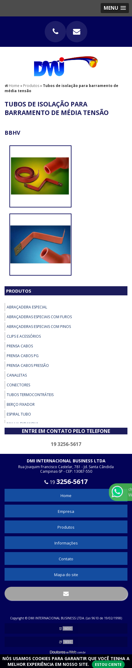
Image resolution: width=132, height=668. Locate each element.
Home (66, 495)
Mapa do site (66, 574)
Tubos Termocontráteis (30, 394)
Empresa (66, 511)
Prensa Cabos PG (23, 355)
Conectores (18, 385)
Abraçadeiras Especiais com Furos (39, 316)
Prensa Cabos (20, 346)
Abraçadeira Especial (27, 307)
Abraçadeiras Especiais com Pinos (39, 326)
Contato (66, 559)
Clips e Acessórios (24, 336)
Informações (66, 543)
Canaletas (17, 375)
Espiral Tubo (19, 414)
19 (66, 482)
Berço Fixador (21, 404)
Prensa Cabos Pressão (28, 365)
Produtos (18, 291)
